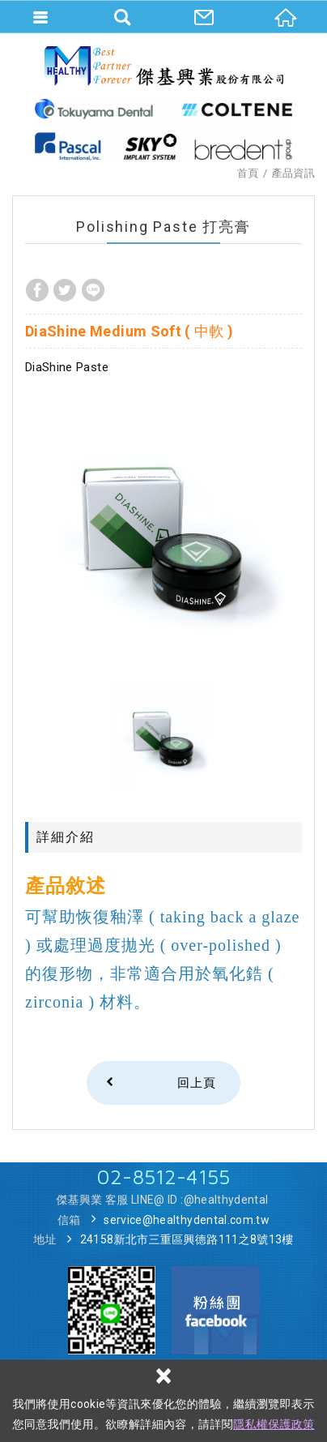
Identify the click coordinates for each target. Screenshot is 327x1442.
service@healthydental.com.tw (187, 1219)
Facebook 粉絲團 (216, 1310)
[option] (163, 533)
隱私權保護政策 (273, 1424)
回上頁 (196, 1083)
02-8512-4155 (163, 1176)
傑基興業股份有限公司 (164, 65)
